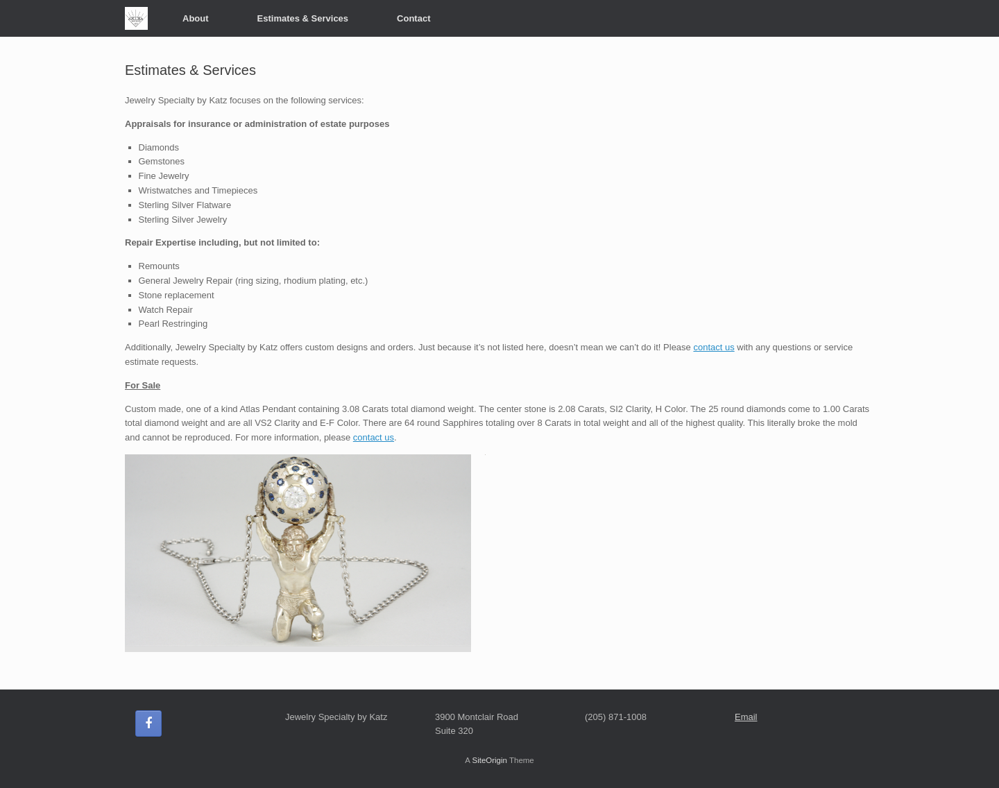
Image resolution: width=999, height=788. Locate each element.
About (195, 18)
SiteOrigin (489, 760)
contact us (713, 347)
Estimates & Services (303, 18)
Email (746, 717)
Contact (413, 18)
